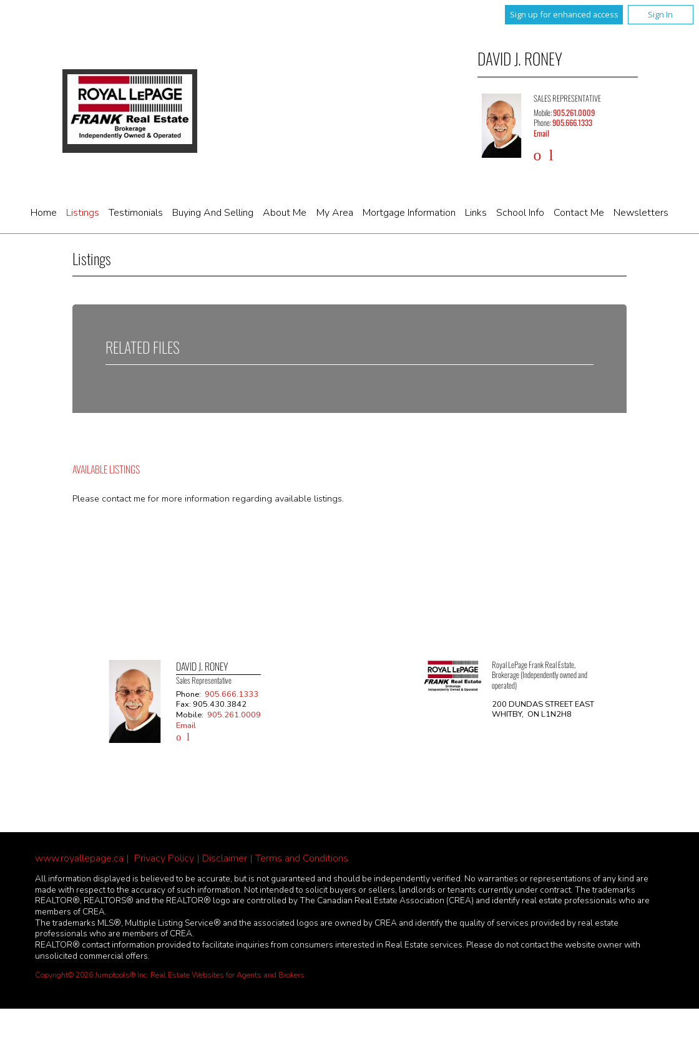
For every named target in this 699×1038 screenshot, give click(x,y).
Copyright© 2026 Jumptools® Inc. (92, 975)
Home (44, 213)
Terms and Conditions (301, 858)
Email (541, 133)
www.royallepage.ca (79, 858)
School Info (520, 213)
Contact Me (579, 213)
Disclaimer (224, 858)
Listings (82, 213)
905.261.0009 (574, 113)
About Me (284, 213)
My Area (334, 213)
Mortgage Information (409, 213)
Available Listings (106, 469)
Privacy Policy (164, 858)
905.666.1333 (572, 123)
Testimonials (136, 213)
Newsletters (640, 213)
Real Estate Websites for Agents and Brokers (227, 975)
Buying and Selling (212, 213)
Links (476, 213)
